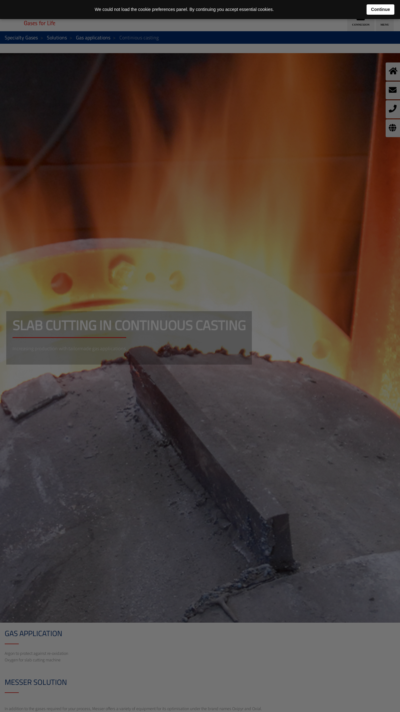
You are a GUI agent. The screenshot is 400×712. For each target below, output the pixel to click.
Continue (380, 9)
